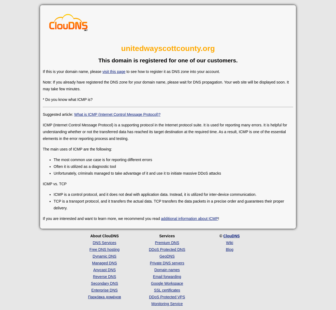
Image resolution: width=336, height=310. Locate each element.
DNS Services (104, 243)
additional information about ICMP (189, 218)
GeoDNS (167, 256)
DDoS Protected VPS (167, 297)
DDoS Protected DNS (167, 249)
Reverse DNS (104, 276)
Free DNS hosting (104, 249)
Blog (229, 249)
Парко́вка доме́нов (104, 297)
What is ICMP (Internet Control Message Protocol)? (117, 114)
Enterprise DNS (104, 290)
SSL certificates (167, 290)
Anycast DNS (104, 270)
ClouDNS (231, 236)
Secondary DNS (104, 283)
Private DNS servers (167, 263)
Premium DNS (167, 243)
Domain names (167, 270)
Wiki (229, 243)
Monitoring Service (167, 304)
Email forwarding (167, 276)
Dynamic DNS (104, 256)
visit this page (113, 71)
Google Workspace (167, 283)
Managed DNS (104, 263)
